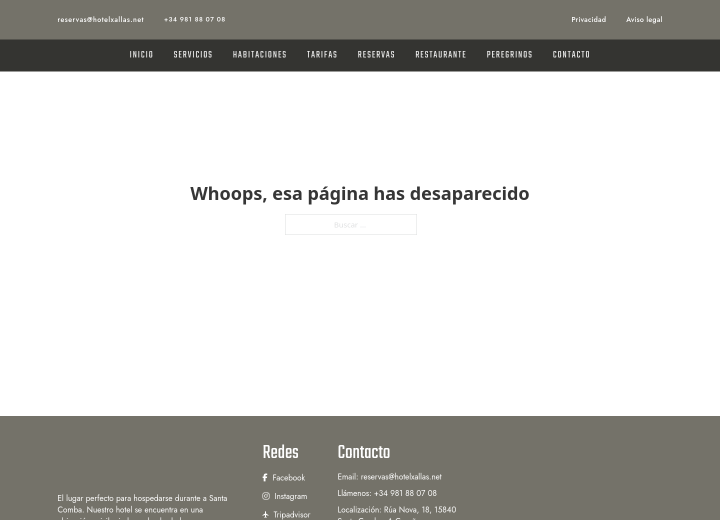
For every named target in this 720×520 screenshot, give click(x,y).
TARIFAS (322, 55)
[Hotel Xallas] (145, 462)
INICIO (142, 55)
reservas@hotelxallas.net (101, 19)
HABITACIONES (260, 55)
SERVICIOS (193, 55)
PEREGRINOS (509, 55)
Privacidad (589, 19)
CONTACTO (571, 55)
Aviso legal (644, 19)
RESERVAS (377, 55)
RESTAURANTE (441, 55)
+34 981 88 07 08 (195, 19)
